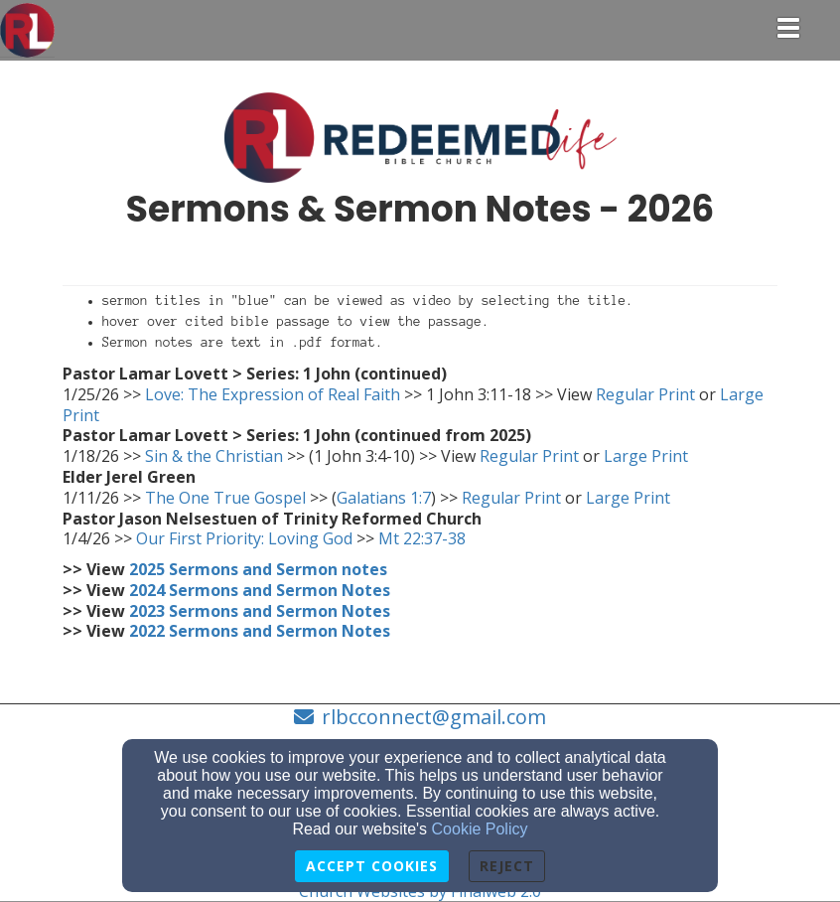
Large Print (644, 456)
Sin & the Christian (214, 456)
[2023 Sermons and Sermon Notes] (259, 611)
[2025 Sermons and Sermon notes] (258, 569)
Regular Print (645, 394)
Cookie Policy (480, 829)
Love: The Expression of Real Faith (272, 394)
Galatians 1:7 (384, 498)
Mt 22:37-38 (422, 538)
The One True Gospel (225, 498)
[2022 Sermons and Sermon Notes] (259, 631)
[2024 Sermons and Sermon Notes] (259, 590)
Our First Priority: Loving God (244, 538)
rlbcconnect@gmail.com (434, 716)
